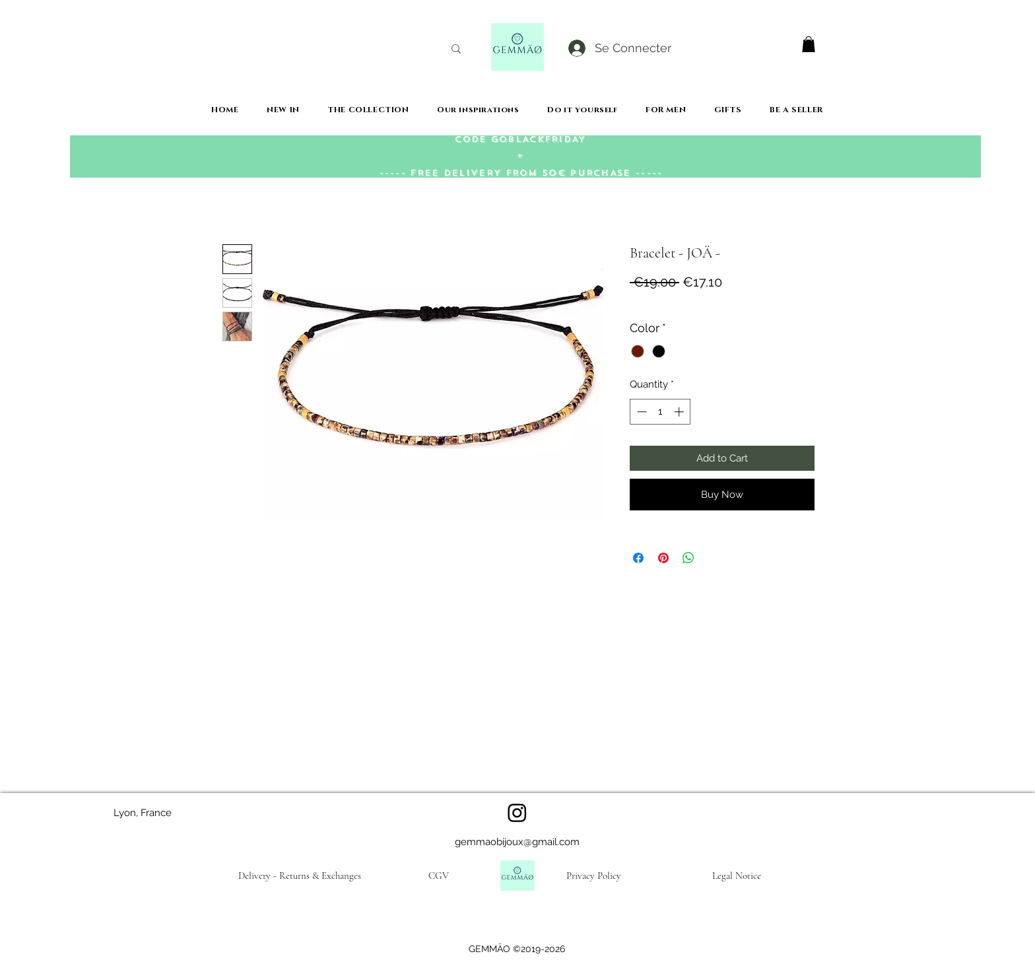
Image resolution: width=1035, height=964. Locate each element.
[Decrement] (641, 411)
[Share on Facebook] (638, 558)
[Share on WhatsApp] (688, 558)
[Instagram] (517, 812)
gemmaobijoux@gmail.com (517, 842)
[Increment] (680, 411)
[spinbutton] (660, 411)
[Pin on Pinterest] (663, 558)
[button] (808, 44)
